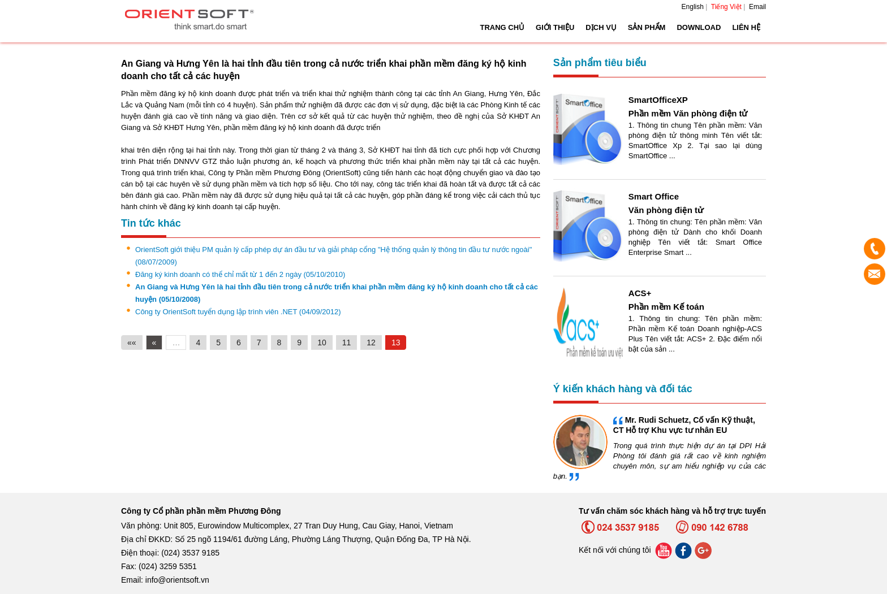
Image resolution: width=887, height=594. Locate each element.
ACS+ (639, 293)
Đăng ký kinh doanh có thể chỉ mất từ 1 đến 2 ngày (240, 274)
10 (321, 342)
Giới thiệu (555, 27)
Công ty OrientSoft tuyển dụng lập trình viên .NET (238, 311)
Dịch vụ (600, 27)
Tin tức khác (151, 223)
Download (699, 27)
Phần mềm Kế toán (666, 306)
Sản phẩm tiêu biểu (600, 62)
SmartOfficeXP (658, 100)
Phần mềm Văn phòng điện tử (688, 113)
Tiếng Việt (726, 7)
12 (371, 342)
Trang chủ (502, 27)
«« (131, 342)
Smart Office (653, 196)
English (693, 7)
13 (396, 342)
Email (757, 7)
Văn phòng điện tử (666, 210)
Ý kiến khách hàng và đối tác (622, 388)
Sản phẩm (647, 27)
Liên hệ (746, 27)
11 (346, 342)
